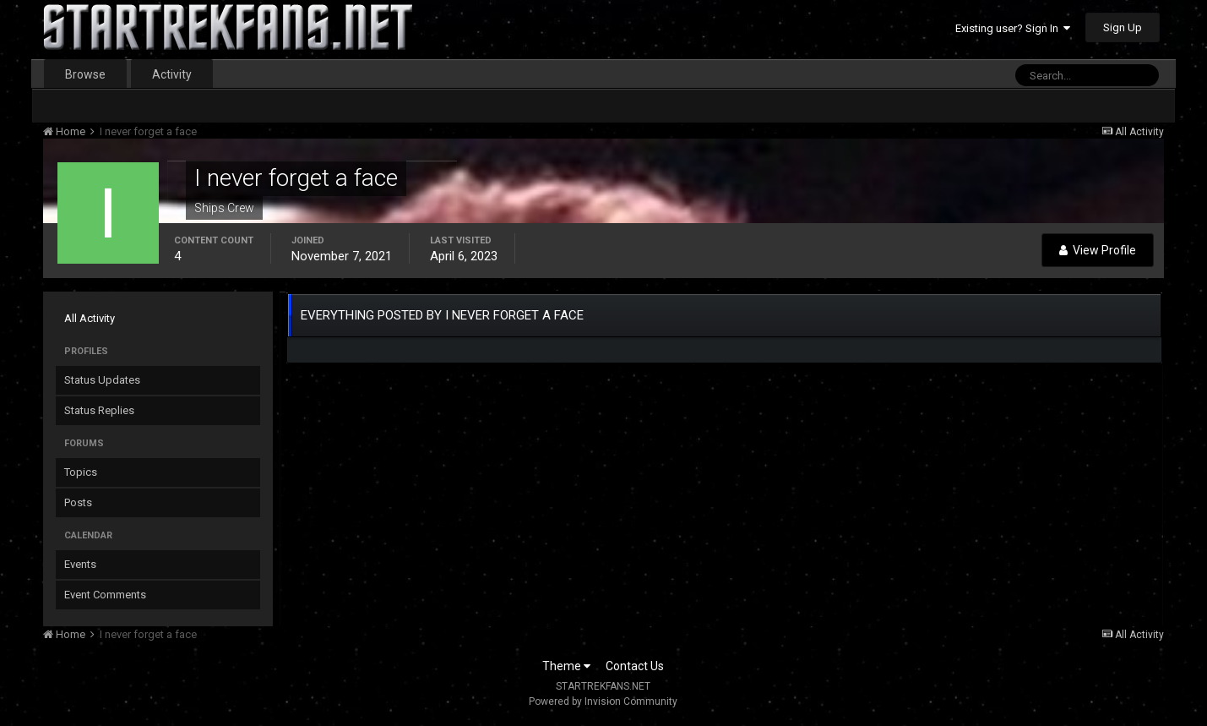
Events (80, 564)
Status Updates (102, 380)
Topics (80, 472)
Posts (78, 502)
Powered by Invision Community (603, 701)
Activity (172, 74)
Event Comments (105, 594)
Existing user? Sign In (1012, 28)
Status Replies (99, 410)
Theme (566, 666)
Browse (85, 74)
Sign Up (1122, 27)
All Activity (89, 318)
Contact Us (635, 666)
